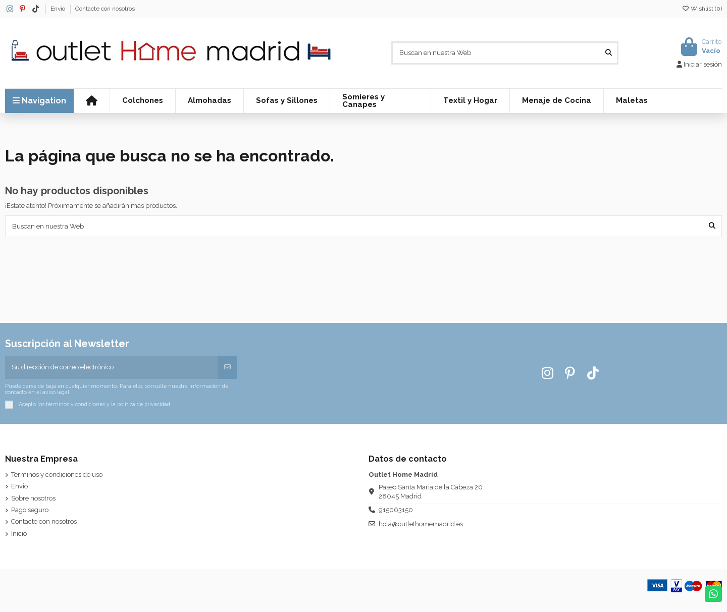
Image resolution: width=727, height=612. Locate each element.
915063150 (396, 510)
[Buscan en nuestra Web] (608, 53)
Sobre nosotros (33, 498)
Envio (58, 8)
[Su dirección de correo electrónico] (112, 367)
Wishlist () (702, 8)
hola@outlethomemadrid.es (421, 524)
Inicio (19, 533)
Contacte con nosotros (105, 8)
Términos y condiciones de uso (56, 474)
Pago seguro (29, 510)
